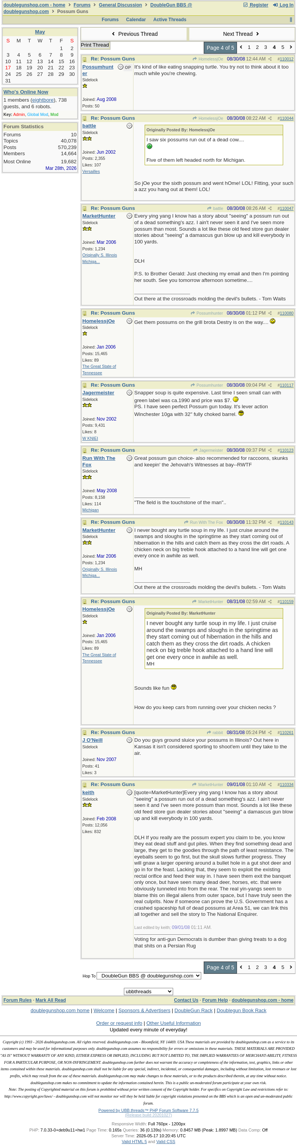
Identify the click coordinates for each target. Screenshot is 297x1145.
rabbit (214, 732)
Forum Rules (17, 1000)
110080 (287, 313)
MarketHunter (207, 601)
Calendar (136, 19)
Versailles (91, 171)
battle (215, 208)
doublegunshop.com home (59, 1010)
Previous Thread (134, 34)
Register (255, 5)
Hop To (89, 976)
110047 (287, 208)
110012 (287, 59)
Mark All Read (50, 1000)
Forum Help (215, 1000)
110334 (287, 784)
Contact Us (186, 1000)
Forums (81, 5)
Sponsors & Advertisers (144, 1010)
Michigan (90, 510)
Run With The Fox (203, 522)
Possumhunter (206, 313)
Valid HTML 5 (134, 1141)
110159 (287, 601)
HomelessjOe (207, 59)
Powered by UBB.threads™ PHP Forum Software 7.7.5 (148, 1110)
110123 (287, 450)
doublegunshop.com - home (34, 5)
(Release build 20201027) (148, 1115)
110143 (287, 522)
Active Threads (170, 19)
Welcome (103, 1010)
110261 (287, 732)
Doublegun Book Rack (241, 1010)
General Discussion (120, 5)
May (40, 32)
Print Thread (95, 45)
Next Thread (242, 34)
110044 (287, 118)
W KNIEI (90, 438)
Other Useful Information (173, 1023)
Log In (283, 5)
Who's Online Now (25, 92)
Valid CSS (165, 1141)
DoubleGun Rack (194, 1010)
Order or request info (119, 1023)
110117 (287, 385)
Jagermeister (208, 450)
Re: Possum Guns (113, 59)
